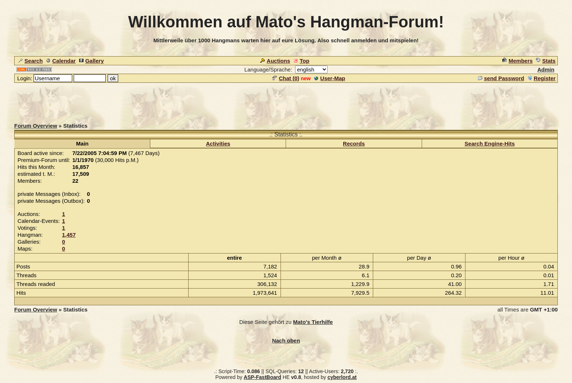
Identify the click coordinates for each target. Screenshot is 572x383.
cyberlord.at (342, 377)
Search (30, 61)
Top (301, 61)
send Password (501, 78)
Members (517, 61)
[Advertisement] (286, 100)
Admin (545, 69)
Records (354, 143)
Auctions (275, 61)
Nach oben (286, 340)
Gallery (91, 61)
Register (541, 78)
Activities (218, 143)
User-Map (329, 78)
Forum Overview (35, 126)
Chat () (286, 78)
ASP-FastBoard (262, 377)
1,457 (69, 235)
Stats (546, 61)
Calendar (61, 61)
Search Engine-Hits (490, 143)
